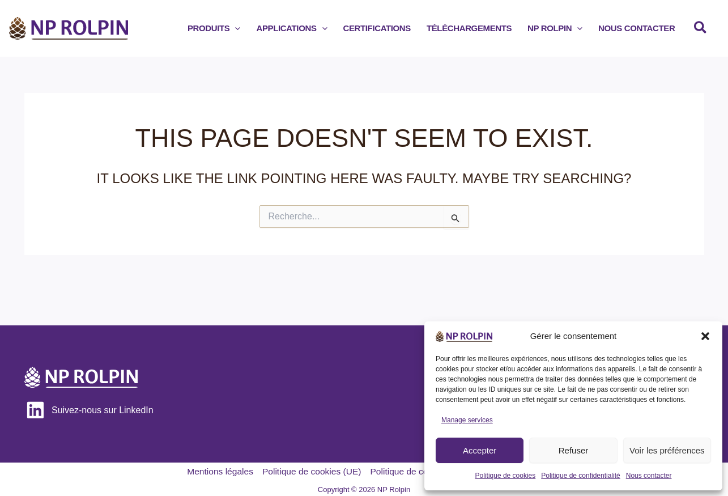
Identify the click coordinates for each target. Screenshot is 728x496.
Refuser (574, 450)
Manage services (467, 420)
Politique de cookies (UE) (310, 468)
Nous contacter (649, 476)
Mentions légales (216, 468)
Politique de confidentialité (580, 476)
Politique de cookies (505, 476)
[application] (272, 28)
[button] (705, 336)
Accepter (479, 450)
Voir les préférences (667, 450)
